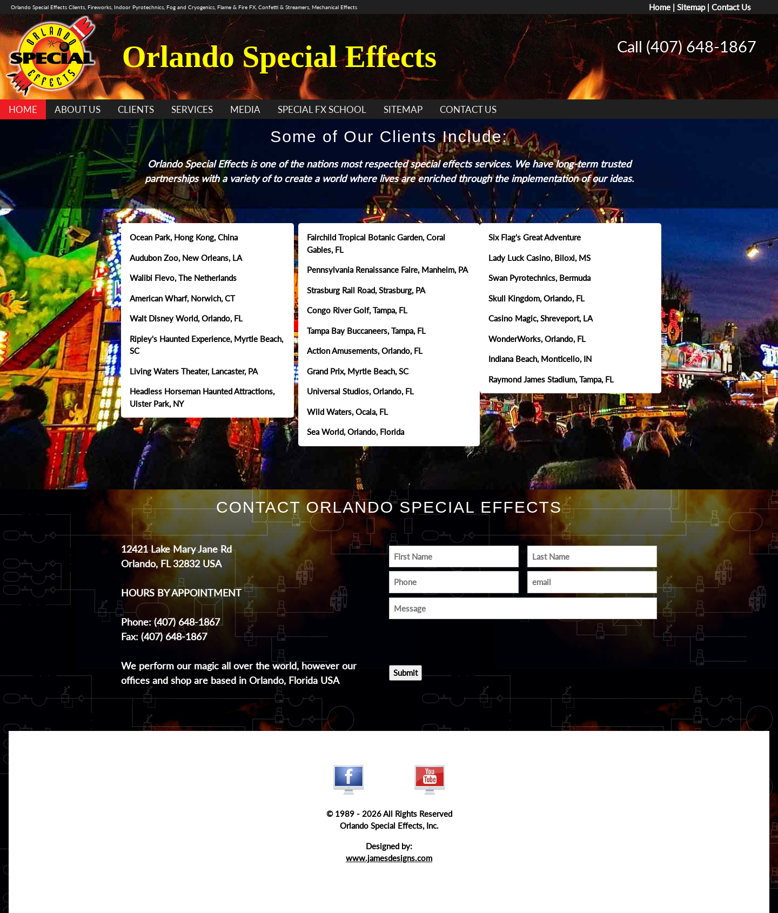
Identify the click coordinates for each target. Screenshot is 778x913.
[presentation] (452, 639)
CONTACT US (468, 109)
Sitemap (691, 7)
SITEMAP (403, 109)
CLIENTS (136, 109)
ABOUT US (77, 109)
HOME (23, 109)
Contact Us (731, 7)
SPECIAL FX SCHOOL (322, 109)
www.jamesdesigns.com (389, 858)
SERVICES (192, 109)
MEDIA (245, 109)
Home (659, 7)
